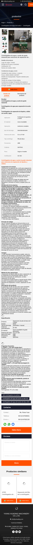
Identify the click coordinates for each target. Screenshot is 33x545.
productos (9, 22)
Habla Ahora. (16, 430)
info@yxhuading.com (8, 1)
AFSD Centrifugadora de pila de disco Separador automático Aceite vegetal (7, 494)
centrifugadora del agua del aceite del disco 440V (16, 402)
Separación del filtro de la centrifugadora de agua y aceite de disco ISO (24, 494)
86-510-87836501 (26, 1)
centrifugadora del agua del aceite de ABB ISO (15, 398)
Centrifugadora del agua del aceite (11, 25)
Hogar (3, 22)
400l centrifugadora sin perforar (11, 395)
